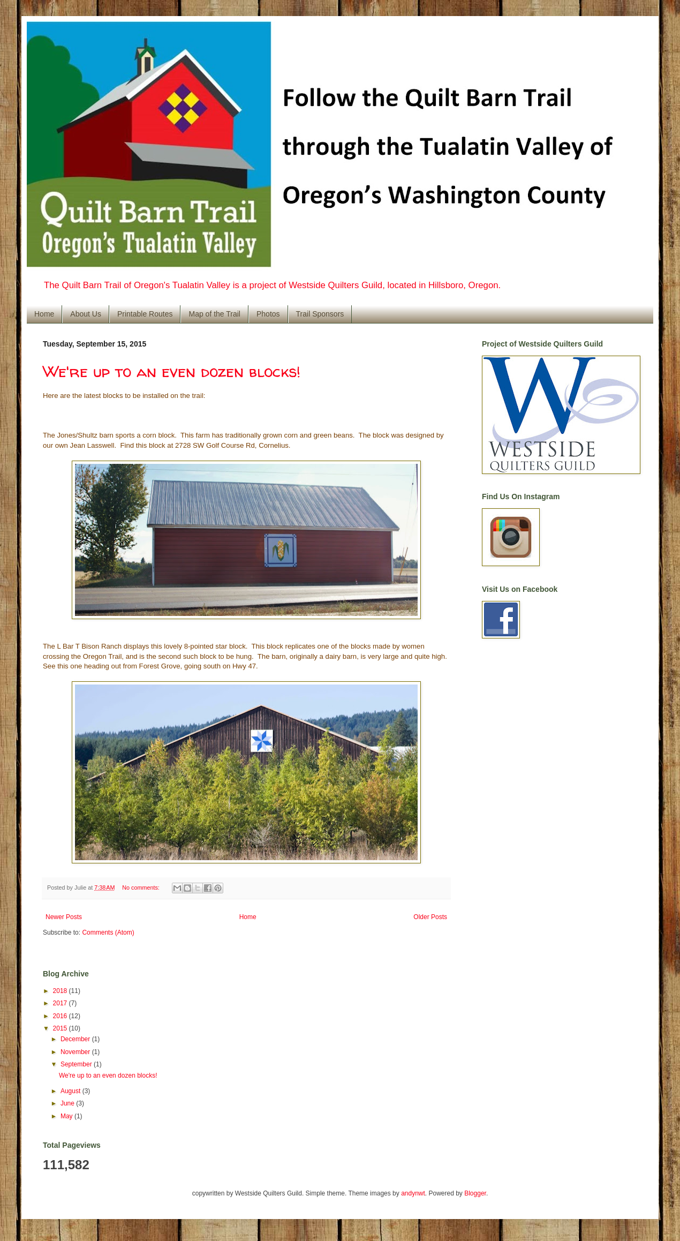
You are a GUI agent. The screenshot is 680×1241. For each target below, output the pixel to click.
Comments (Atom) (108, 932)
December (76, 1039)
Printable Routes (145, 314)
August (71, 1091)
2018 (61, 991)
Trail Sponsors (320, 314)
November (76, 1052)
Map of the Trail (214, 314)
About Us (85, 314)
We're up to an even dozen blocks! (171, 371)
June (68, 1103)
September (77, 1064)
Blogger (475, 1193)
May (67, 1116)
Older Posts (430, 917)
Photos (268, 314)
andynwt (413, 1193)
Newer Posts (64, 917)
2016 (61, 1016)
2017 (61, 1003)
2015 (61, 1028)
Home (44, 314)
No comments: (141, 887)
